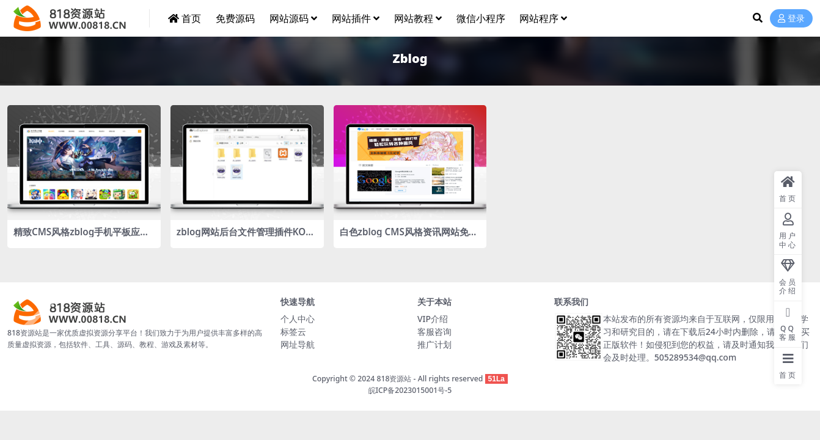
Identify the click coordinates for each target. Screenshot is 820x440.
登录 (791, 18)
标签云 (293, 331)
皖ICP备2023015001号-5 (410, 390)
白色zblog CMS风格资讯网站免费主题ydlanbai (409, 237)
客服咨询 (434, 331)
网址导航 (297, 344)
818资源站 (393, 378)
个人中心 (297, 318)
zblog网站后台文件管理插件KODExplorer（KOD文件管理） (245, 237)
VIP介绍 (432, 318)
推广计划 (434, 344)
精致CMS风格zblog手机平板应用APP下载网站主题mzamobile (81, 237)
